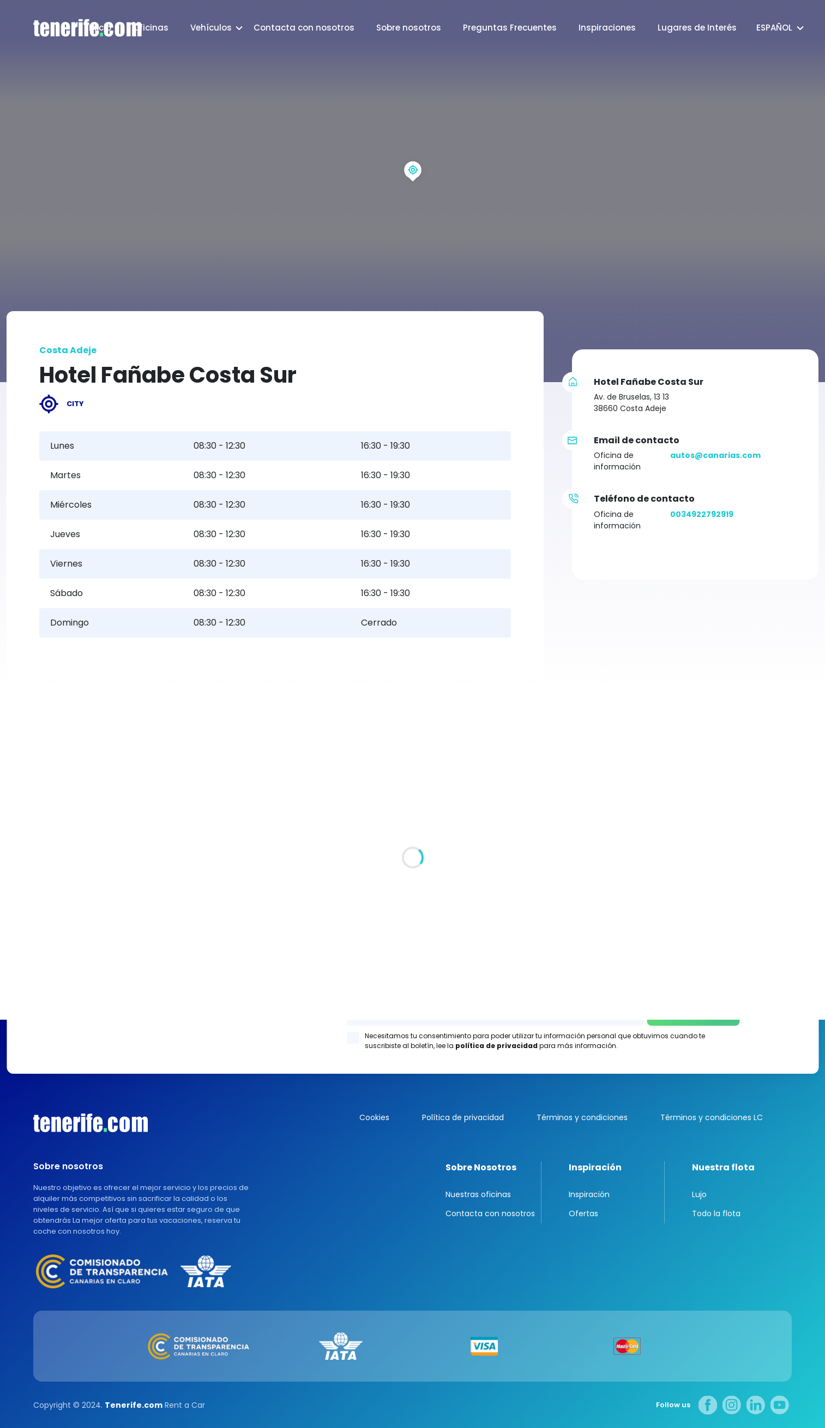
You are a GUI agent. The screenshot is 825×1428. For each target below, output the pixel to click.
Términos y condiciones (582, 1117)
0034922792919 (701, 514)
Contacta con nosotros (304, 27)
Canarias (90, 1122)
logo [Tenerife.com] (76, 28)
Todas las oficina (41, 914)
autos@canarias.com (715, 455)
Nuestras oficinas (478, 1194)
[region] (412, 191)
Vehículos (211, 27)
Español (774, 27)
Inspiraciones (607, 27)
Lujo (699, 1194)
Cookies (374, 1117)
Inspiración (595, 1167)
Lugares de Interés (697, 27)
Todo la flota (716, 1213)
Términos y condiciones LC (711, 1117)
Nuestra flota (723, 1167)
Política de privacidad (463, 1117)
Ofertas (583, 1213)
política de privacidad (496, 1045)
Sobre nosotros (408, 27)
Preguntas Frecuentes (510, 27)
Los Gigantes (552, 870)
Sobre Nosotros (480, 1167)
